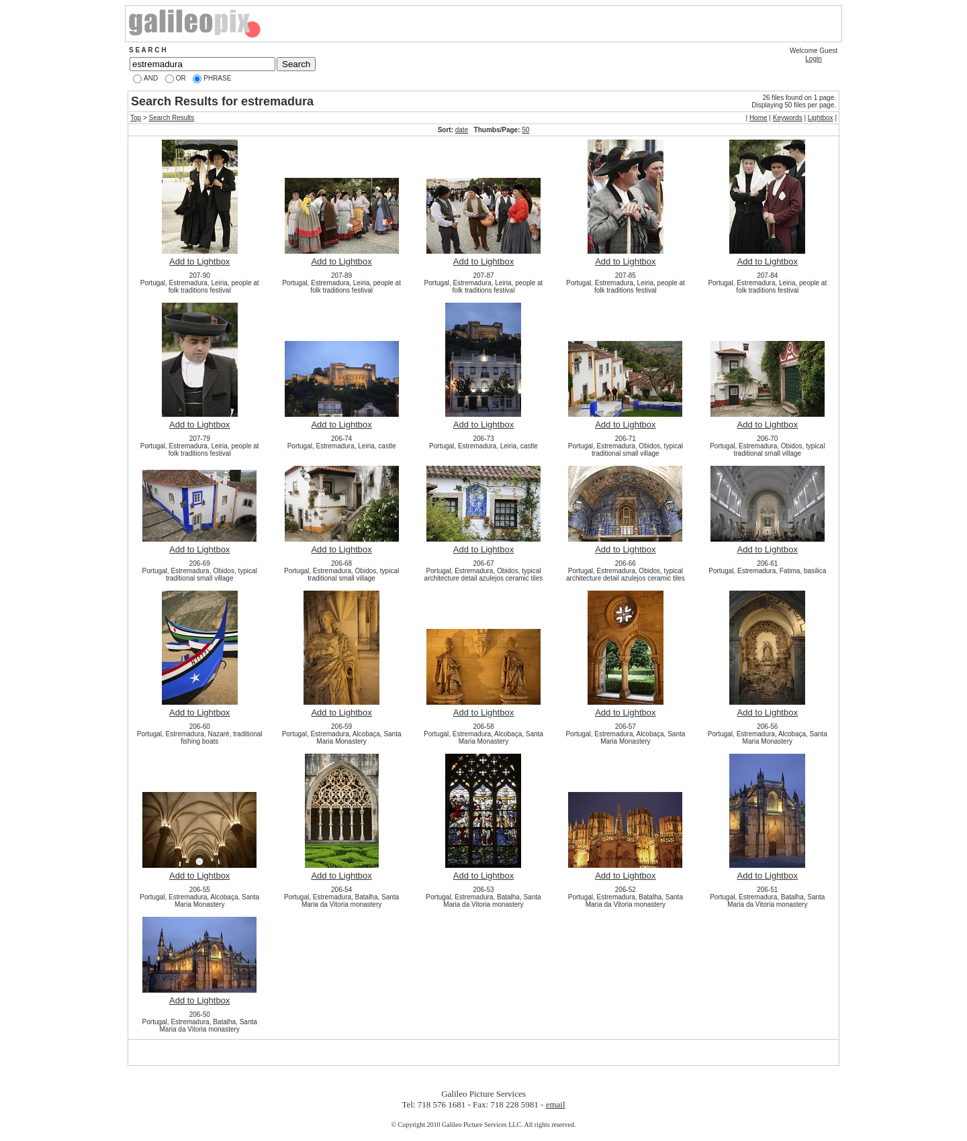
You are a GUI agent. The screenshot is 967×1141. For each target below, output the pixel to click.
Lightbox (820, 117)
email (555, 1104)
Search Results (172, 117)
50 (525, 130)
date (461, 130)
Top (135, 117)
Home (758, 117)
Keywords (787, 117)
